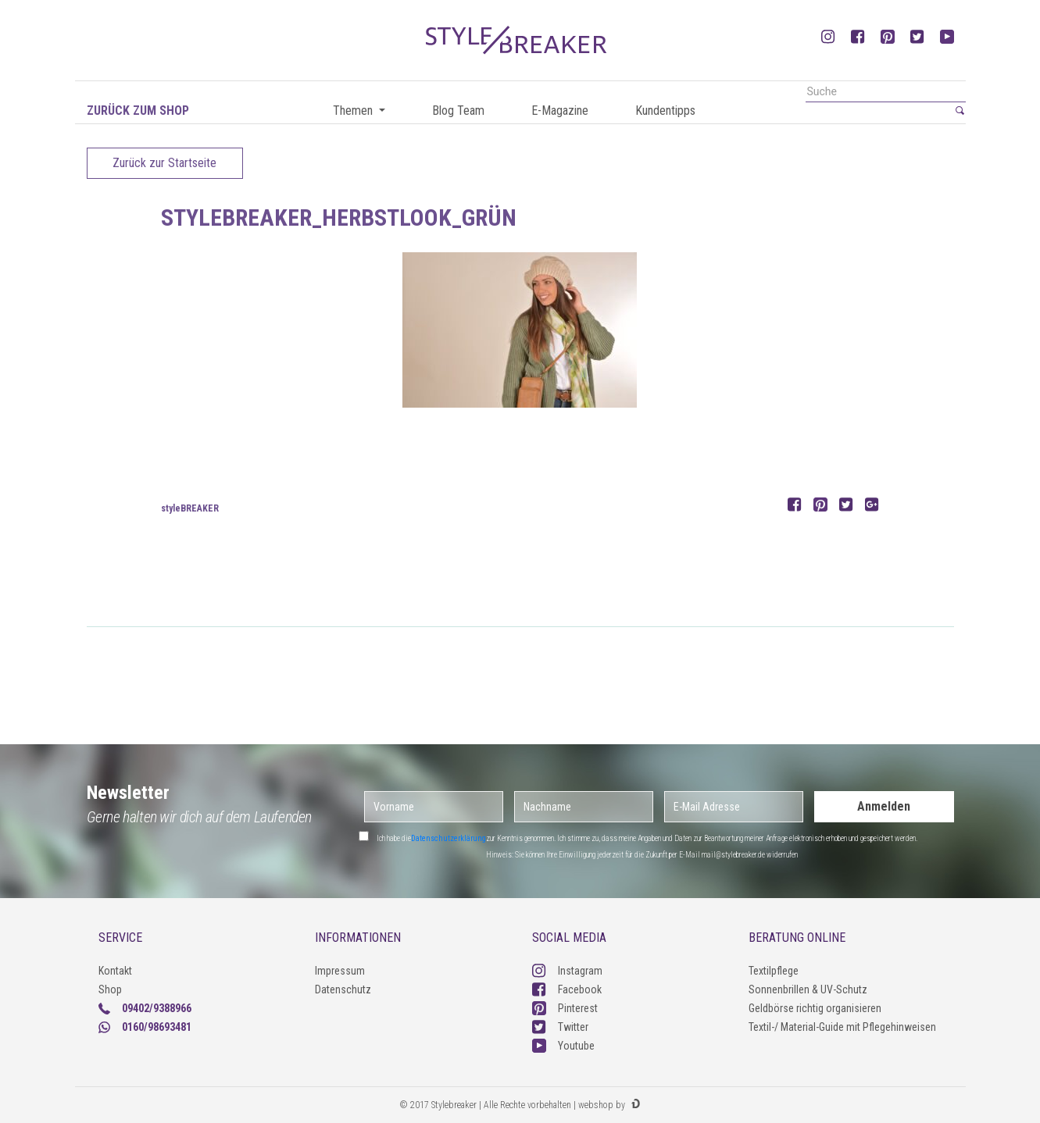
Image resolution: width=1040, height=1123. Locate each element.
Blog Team (458, 110)
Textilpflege (774, 970)
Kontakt (115, 970)
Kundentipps (665, 110)
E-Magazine (559, 110)
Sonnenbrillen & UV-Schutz (808, 989)
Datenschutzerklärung (448, 838)
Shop (110, 989)
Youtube (563, 1046)
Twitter (560, 1027)
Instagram (567, 971)
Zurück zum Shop (138, 110)
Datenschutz (343, 989)
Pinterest (565, 1008)
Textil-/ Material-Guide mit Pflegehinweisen (842, 1027)
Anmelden (883, 806)
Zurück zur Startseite (164, 162)
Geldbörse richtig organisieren (815, 1008)
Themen (354, 110)
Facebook (567, 989)
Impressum (340, 970)
